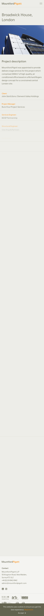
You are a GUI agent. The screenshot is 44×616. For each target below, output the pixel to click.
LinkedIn (3, 589)
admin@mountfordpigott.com (14, 583)
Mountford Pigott (12, 4)
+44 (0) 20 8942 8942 (9, 580)
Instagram (6, 589)
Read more (28, 609)
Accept (21, 612)
